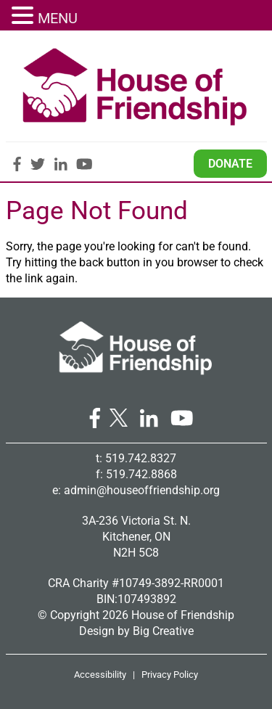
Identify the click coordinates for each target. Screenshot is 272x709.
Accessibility (100, 674)
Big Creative (163, 631)
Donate (230, 164)
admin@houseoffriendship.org (142, 490)
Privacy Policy (169, 674)
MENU (58, 18)
